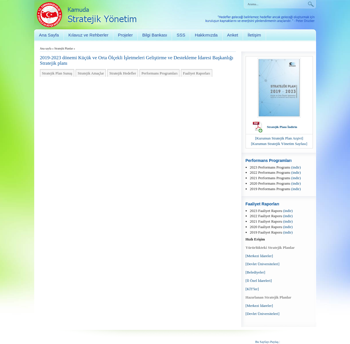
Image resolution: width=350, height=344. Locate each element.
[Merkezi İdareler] (259, 256)
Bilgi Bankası (154, 35)
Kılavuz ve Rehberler (88, 35)
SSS (181, 35)
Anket (232, 35)
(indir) (296, 167)
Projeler (125, 35)
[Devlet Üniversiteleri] (263, 264)
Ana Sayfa (49, 35)
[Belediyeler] (255, 272)
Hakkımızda (206, 35)
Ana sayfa (45, 48)
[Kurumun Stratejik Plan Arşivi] (279, 138)
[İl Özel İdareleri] (259, 280)
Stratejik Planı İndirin (282, 127)
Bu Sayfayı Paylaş (267, 341)
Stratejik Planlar (63, 48)
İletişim (254, 35)
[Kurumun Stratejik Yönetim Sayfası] (279, 144)
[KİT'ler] (252, 289)
